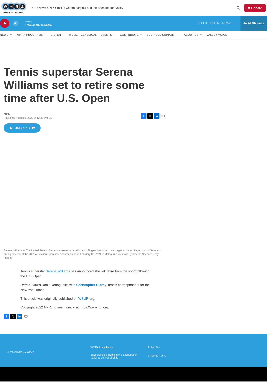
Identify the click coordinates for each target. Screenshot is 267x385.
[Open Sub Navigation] (11, 38)
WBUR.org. (86, 302)
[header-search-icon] (239, 9)
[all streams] (253, 26)
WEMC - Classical (83, 38)
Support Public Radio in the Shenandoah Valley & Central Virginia (113, 360)
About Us (191, 38)
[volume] (16, 27)
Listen (56, 38)
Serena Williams (58, 275)
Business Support (161, 38)
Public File (154, 350)
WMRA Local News (101, 350)
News (4, 38)
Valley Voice (217, 38)
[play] (5, 27)
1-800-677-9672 (157, 359)
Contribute (129, 38)
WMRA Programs (30, 38)
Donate (257, 10)
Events (106, 38)
